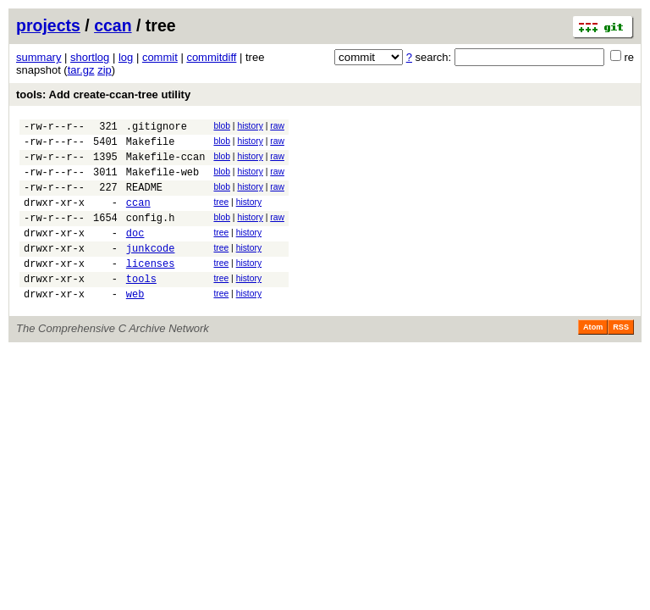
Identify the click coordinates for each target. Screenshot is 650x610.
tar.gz (81, 70)
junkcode (150, 270)
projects (48, 25)
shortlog (89, 57)
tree (221, 214)
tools (141, 306)
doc (135, 253)
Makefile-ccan (166, 164)
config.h (150, 235)
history (249, 125)
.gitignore (156, 128)
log (125, 57)
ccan (112, 25)
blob (221, 125)
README (144, 199)
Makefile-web (162, 182)
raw (277, 125)
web (135, 324)
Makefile (150, 146)
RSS (621, 357)
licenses (150, 288)
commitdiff (211, 57)
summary (38, 57)
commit (160, 57)
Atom (593, 357)
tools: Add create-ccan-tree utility (103, 94)
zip (104, 70)
